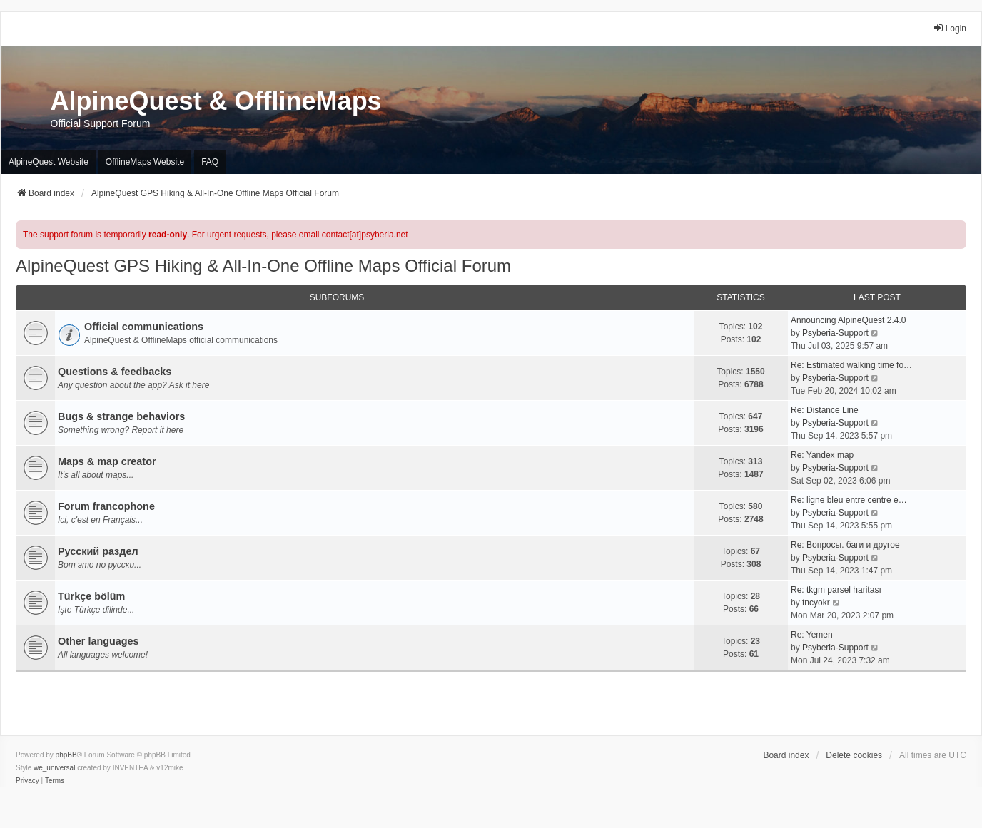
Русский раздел (98, 551)
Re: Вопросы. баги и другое (845, 545)
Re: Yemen (812, 635)
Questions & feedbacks (114, 371)
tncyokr (816, 603)
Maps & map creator (107, 461)
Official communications (143, 326)
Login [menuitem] (949, 28)
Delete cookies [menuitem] (854, 755)
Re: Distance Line (825, 410)
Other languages (98, 641)
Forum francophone (106, 506)
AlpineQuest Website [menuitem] (48, 162)
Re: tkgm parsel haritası (836, 590)
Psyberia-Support (835, 333)
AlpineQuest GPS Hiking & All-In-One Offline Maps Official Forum (263, 265)
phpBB (66, 755)
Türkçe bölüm (91, 596)
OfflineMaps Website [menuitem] (145, 162)
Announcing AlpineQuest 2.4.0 (848, 320)
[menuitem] (27, 781)
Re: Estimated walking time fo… (851, 365)
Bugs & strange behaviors (121, 416)
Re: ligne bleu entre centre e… (849, 500)
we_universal (54, 768)
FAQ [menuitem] (209, 162)
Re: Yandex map (822, 455)
